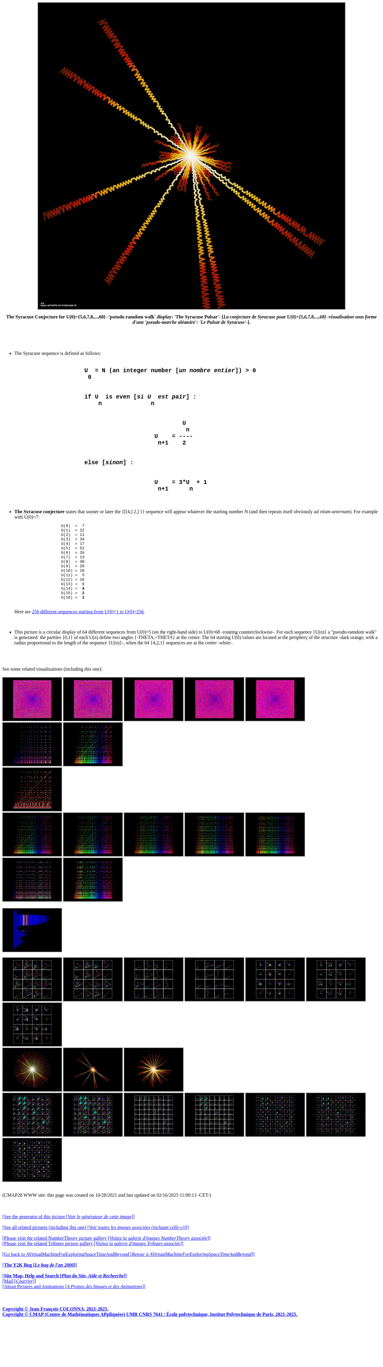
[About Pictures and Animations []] (73, 1330)
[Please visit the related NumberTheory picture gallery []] (106, 1281)
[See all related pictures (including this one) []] (95, 1270)
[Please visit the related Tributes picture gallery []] (92, 1287)
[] (39, 1308)
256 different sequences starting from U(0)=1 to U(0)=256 (88, 655)
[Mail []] (19, 1324)
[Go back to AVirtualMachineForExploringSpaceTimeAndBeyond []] (128, 1297)
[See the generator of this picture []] (68, 1260)
